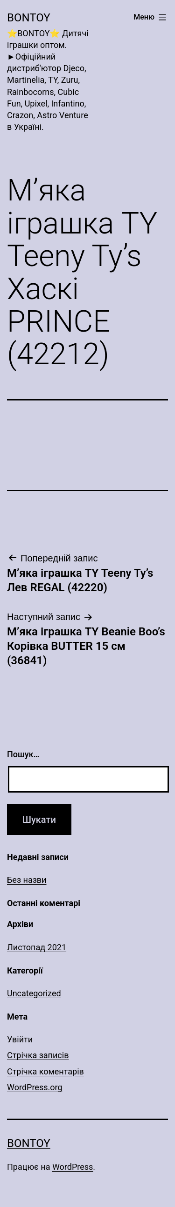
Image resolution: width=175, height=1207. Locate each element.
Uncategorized (34, 993)
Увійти (20, 1039)
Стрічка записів (38, 1055)
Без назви (27, 880)
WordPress (72, 1167)
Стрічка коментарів (45, 1071)
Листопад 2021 (36, 947)
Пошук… (23, 754)
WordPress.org (35, 1087)
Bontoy (28, 17)
